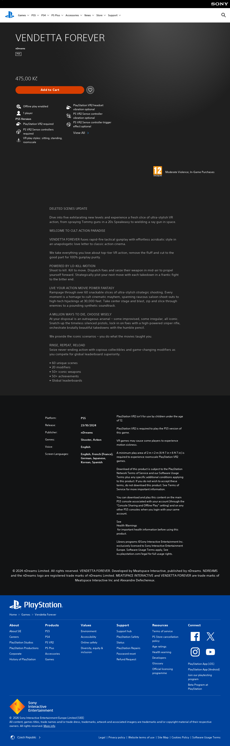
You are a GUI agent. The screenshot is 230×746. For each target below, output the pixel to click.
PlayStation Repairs (128, 648)
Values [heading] (86, 625)
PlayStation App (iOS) (201, 664)
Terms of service (162, 631)
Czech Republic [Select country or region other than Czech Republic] (25, 737)
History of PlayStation (22, 659)
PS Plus (55, 15)
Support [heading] (123, 625)
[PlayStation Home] (9, 15)
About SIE (15, 631)
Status (120, 642)
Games (22, 15)
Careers (14, 637)
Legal (102, 737)
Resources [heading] (160, 625)
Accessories (72, 15)
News (87, 15)
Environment (88, 631)
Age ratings (159, 646)
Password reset (126, 654)
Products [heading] (52, 625)
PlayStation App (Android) (204, 669)
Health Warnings (127, 525)
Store (99, 15)
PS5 (33, 15)
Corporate (15, 654)
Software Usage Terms (206, 737)
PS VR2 (49, 642)
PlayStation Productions (24, 648)
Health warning (161, 652)
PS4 (43, 15)
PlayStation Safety (128, 637)
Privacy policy (116, 737)
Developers (159, 658)
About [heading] (14, 625)
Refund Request (126, 659)
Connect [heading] (194, 625)
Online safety (89, 642)
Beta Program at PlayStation (198, 687)
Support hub (124, 631)
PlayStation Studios (21, 642)
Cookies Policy (180, 737)
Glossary (157, 663)
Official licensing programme (162, 671)
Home (13, 614)
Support (112, 15)
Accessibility (88, 637)
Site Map (163, 737)
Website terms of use (141, 737)
